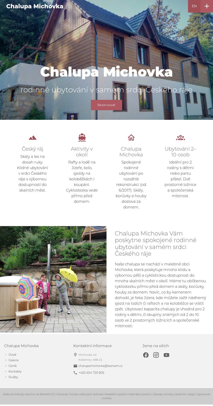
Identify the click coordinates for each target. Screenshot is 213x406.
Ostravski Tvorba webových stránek (79, 394)
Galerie (14, 360)
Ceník (13, 366)
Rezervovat (106, 105)
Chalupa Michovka (34, 6)
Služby (13, 377)
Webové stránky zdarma (19, 394)
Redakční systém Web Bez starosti (128, 394)
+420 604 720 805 (91, 373)
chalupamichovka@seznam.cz (100, 366)
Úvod (12, 354)
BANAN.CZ (47, 394)
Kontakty (15, 371)
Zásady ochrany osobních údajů (174, 394)
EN (194, 6)
